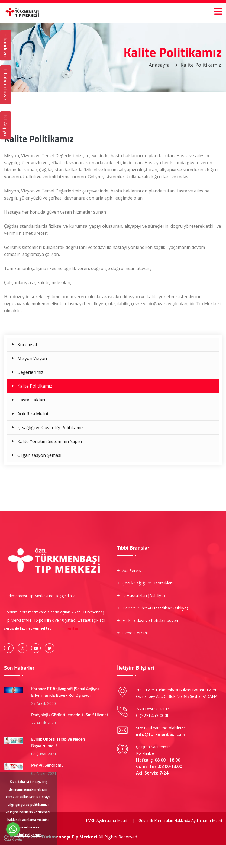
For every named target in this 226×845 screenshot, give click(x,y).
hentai (71, 628)
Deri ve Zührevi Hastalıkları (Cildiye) (155, 608)
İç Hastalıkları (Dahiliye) (143, 595)
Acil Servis (131, 570)
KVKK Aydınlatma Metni (106, 820)
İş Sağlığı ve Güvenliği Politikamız (50, 427)
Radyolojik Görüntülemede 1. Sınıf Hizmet (69, 714)
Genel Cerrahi (135, 632)
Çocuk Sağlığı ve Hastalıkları (147, 583)
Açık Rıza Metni (32, 414)
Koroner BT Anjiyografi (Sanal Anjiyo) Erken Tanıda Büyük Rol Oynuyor (65, 691)
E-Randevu (5, 45)
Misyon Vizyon (32, 358)
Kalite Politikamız (34, 386)
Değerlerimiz (30, 372)
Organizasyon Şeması (39, 455)
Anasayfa (159, 65)
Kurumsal (27, 345)
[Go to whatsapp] (13, 829)
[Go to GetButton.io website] (13, 839)
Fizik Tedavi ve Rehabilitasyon (150, 620)
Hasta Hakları (31, 400)
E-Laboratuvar (5, 85)
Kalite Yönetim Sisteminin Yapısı (49, 441)
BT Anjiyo (5, 125)
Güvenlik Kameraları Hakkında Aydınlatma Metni (180, 820)
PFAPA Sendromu (47, 765)
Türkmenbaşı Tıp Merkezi (69, 837)
